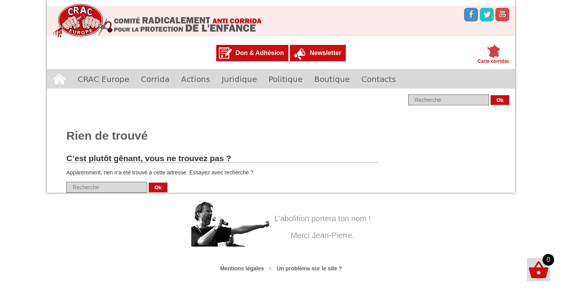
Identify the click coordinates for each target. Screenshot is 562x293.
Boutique (332, 79)
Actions (195, 79)
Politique (285, 79)
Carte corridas (493, 61)
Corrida (155, 79)
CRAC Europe (103, 79)
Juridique (239, 79)
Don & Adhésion (260, 53)
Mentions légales (242, 268)
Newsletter (325, 53)
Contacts (378, 79)
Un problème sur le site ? (309, 268)
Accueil (59, 79)
